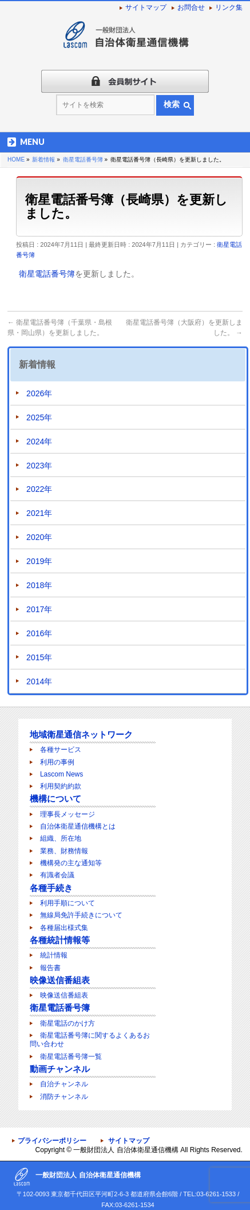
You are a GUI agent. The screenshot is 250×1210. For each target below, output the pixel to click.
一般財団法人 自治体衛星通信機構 (125, 1150)
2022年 (39, 489)
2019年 (39, 561)
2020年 (39, 537)
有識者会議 (57, 875)
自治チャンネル (64, 1084)
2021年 (39, 513)
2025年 (39, 417)
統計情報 (54, 955)
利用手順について (67, 903)
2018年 (39, 585)
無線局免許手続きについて (81, 915)
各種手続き (51, 888)
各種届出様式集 (64, 928)
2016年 (39, 633)
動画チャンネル (60, 1069)
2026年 (39, 393)
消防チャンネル (64, 1097)
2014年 (39, 681)
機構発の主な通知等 (71, 863)
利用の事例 (57, 762)
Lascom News (61, 774)
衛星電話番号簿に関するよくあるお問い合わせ (90, 1039)
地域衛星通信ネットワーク (81, 734)
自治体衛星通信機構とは (78, 826)
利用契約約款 (60, 786)
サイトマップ (145, 7)
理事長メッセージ (67, 814)
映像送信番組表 (60, 980)
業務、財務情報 (64, 851)
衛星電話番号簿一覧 (71, 1057)
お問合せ (191, 7)
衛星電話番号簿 (47, 273)
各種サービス (60, 750)
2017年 (39, 609)
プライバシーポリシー (52, 1141)
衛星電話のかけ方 (67, 1023)
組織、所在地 (60, 838)
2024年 (39, 441)
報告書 (50, 968)
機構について (55, 798)
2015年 (39, 657)
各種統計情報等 (60, 940)
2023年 (39, 465)
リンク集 (229, 7)
